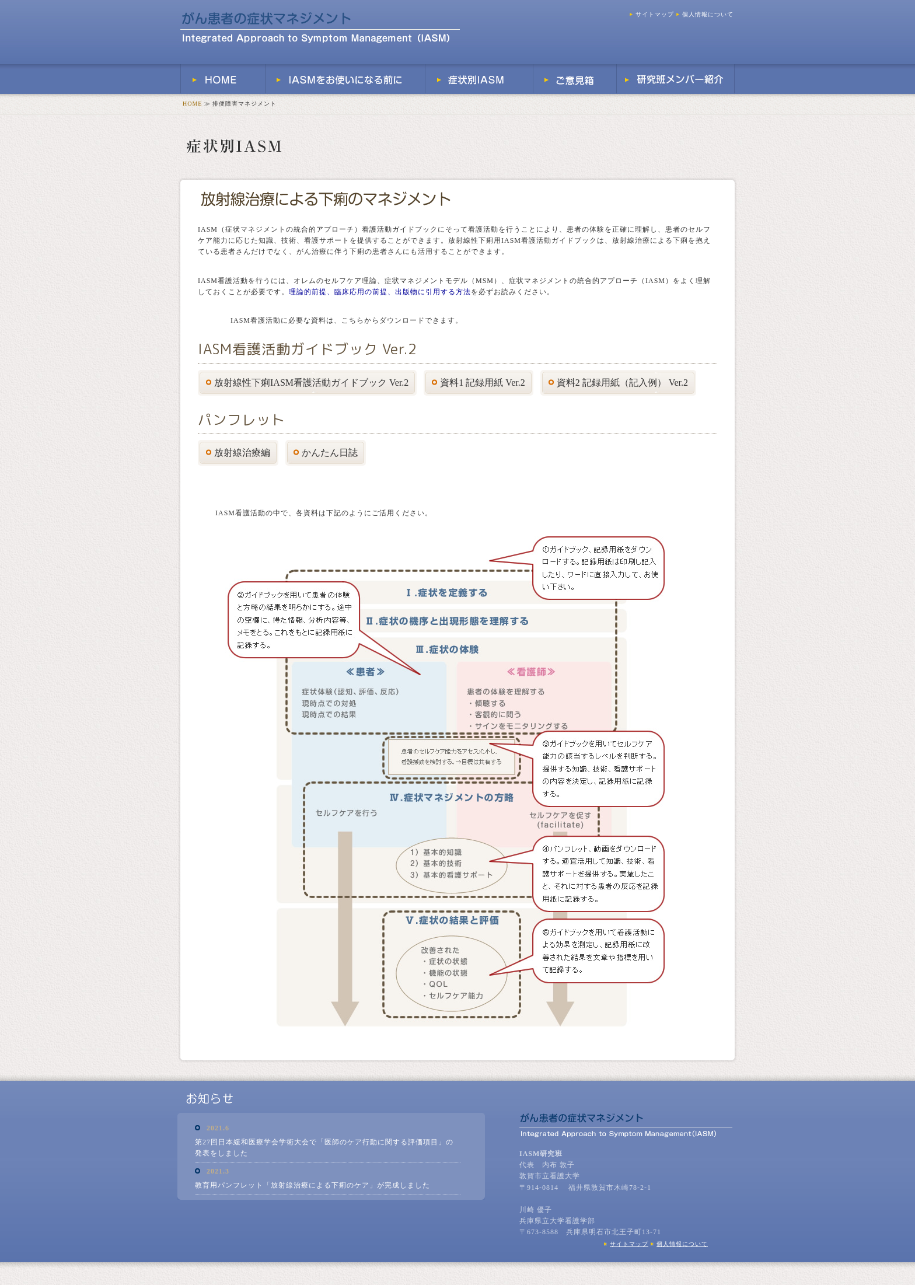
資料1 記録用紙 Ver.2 (478, 382)
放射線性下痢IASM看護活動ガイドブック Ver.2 (307, 382)
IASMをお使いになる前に (345, 78)
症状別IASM (479, 78)
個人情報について (705, 14)
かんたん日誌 (326, 453)
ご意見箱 (575, 78)
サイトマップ (652, 14)
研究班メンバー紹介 (676, 78)
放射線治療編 (238, 453)
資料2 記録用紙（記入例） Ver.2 (618, 382)
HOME (223, 78)
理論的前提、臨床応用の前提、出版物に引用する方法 (380, 292)
